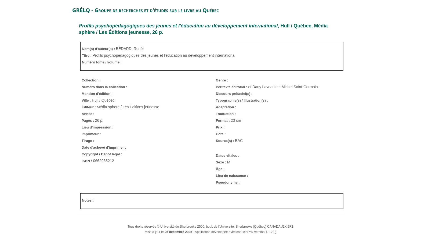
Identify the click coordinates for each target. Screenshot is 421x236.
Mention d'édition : (97, 94)
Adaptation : (226, 107)
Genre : (222, 80)
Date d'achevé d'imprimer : (104, 147)
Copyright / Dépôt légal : (102, 154)
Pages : (88, 121)
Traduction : (226, 114)
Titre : (87, 55)
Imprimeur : (91, 134)
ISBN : (87, 161)
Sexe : (221, 162)
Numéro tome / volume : (102, 62)
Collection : (91, 80)
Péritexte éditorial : (232, 87)
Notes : (88, 200)
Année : (88, 114)
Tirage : (88, 141)
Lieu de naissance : (232, 176)
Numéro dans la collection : (104, 87)
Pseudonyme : (228, 182)
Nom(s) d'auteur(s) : (99, 49)
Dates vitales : (227, 155)
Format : (223, 121)
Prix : (220, 127)
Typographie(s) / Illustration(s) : (242, 100)
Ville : (87, 100)
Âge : (220, 169)
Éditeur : (89, 107)
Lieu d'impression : (98, 127)
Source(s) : (225, 141)
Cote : (221, 134)
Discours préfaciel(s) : (234, 94)
